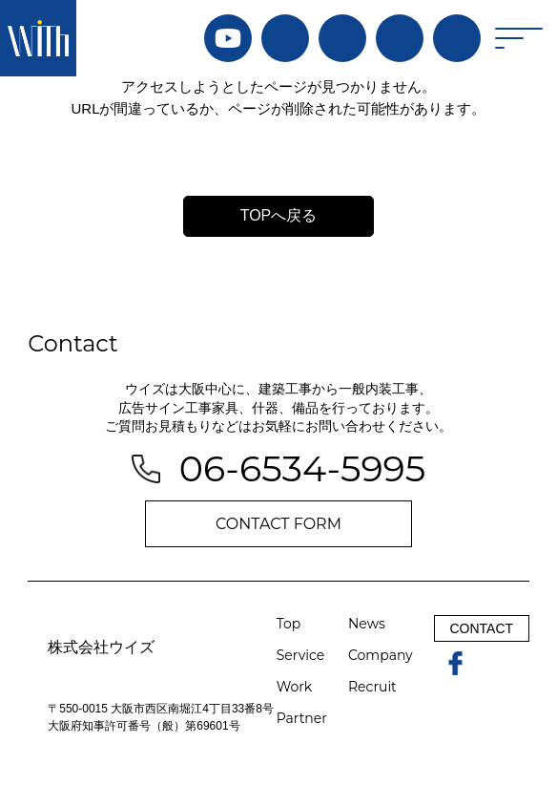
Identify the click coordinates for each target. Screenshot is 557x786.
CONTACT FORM (278, 524)
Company (380, 655)
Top (289, 623)
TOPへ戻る (279, 215)
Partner (302, 718)
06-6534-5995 (302, 468)
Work (294, 686)
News (366, 623)
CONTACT (481, 628)
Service (300, 655)
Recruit (372, 686)
